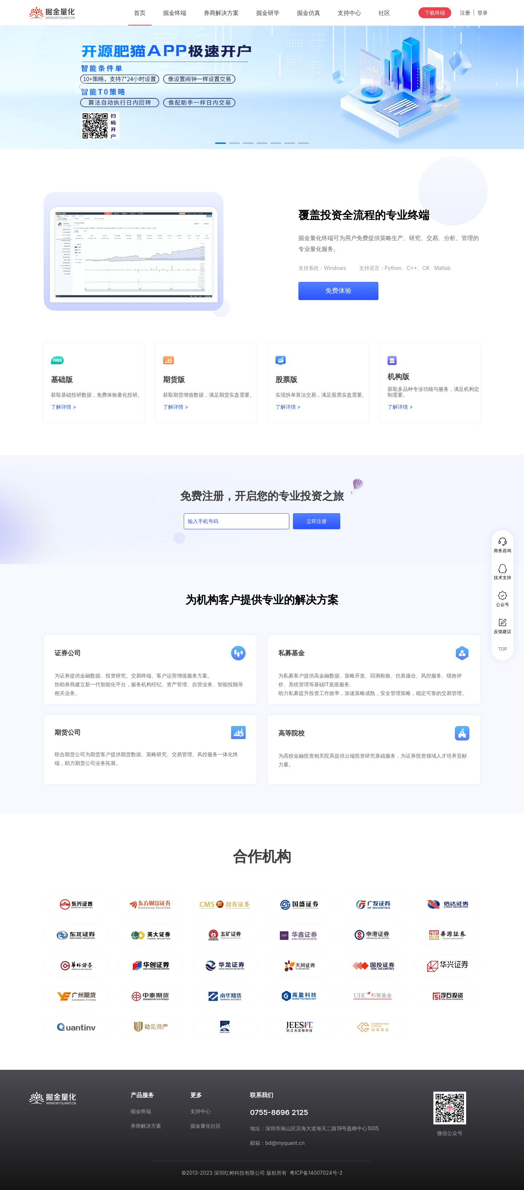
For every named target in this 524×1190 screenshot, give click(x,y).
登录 (482, 13)
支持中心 (200, 1111)
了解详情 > (63, 407)
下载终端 (435, 12)
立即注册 (316, 521)
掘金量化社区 (205, 1126)
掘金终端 (141, 1111)
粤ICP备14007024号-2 (316, 1173)
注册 (465, 13)
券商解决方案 (146, 1126)
